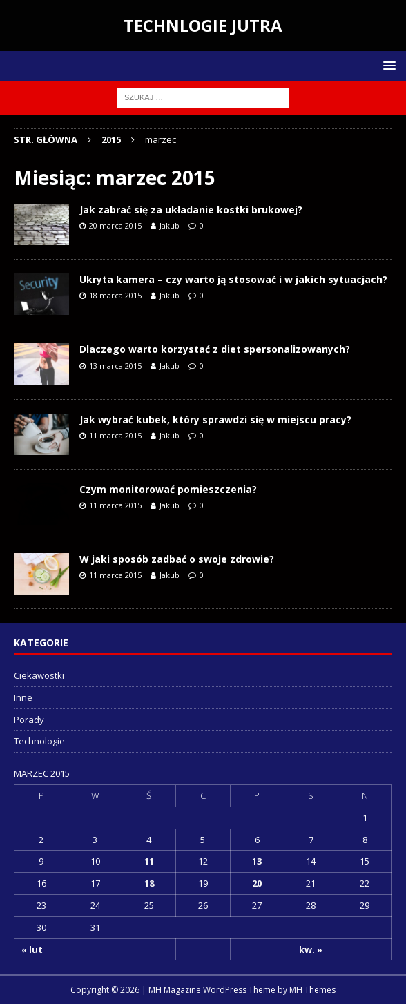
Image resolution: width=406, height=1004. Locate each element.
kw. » (310, 949)
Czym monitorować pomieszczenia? (168, 489)
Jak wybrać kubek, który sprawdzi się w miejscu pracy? (215, 419)
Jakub (170, 225)
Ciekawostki (39, 675)
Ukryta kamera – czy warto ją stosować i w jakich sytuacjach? (233, 279)
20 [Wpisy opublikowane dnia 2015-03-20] (257, 883)
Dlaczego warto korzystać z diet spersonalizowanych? (214, 349)
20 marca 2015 (115, 225)
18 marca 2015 (115, 295)
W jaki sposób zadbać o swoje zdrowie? (176, 559)
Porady (29, 719)
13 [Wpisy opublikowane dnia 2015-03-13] (257, 861)
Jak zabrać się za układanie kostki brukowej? (190, 209)
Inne (23, 697)
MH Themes (312, 990)
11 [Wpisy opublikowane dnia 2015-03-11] (149, 861)
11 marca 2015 (115, 435)
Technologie (39, 741)
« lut (32, 949)
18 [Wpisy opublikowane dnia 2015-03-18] (149, 883)
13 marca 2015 (115, 365)
